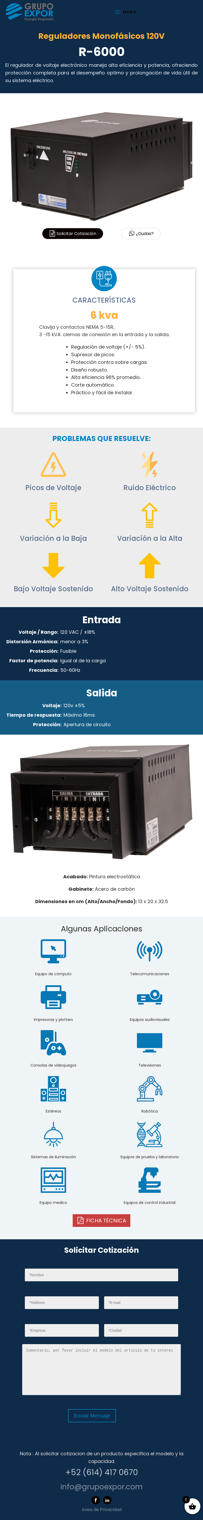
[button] (101, 1220)
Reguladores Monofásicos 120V (101, 36)
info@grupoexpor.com (101, 1487)
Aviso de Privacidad (102, 1510)
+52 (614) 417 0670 (101, 1472)
